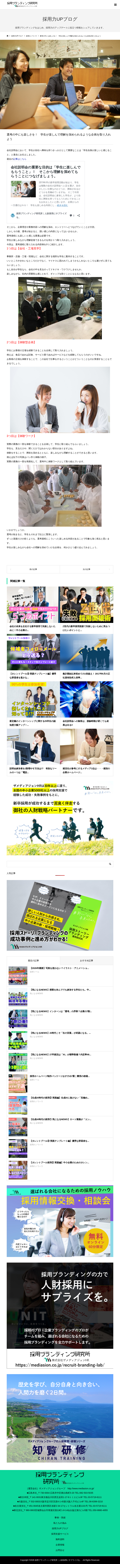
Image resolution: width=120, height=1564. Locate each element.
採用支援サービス (60, 1534)
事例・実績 (60, 1517)
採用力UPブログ (60, 1528)
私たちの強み (60, 1523)
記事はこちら (19, 159)
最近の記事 (33, 960)
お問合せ (60, 1550)
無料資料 (60, 1539)
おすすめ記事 (86, 960)
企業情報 (60, 1544)
